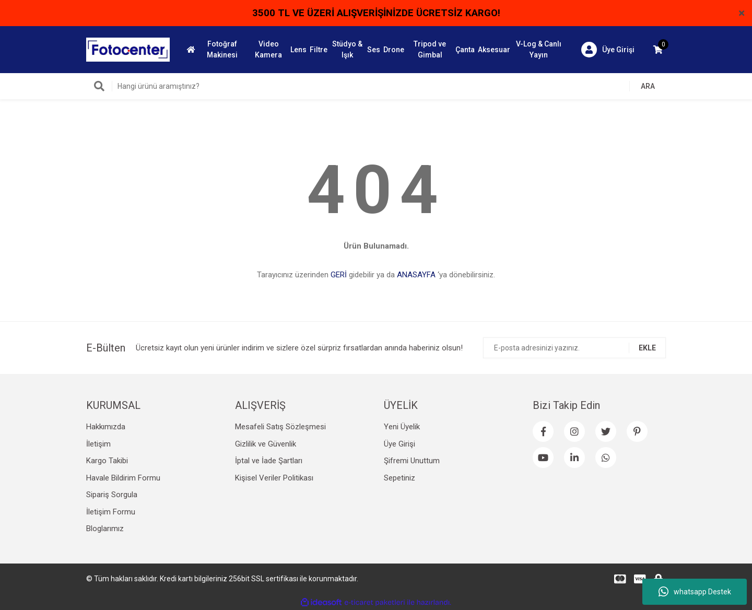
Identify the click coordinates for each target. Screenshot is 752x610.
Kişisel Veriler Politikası (274, 478)
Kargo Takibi (107, 460)
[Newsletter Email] (574, 348)
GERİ (339, 274)
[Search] (376, 86)
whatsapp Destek (695, 591)
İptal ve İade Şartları (268, 460)
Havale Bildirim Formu (123, 478)
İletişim (98, 444)
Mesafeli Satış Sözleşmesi (280, 426)
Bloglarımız (105, 528)
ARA (648, 86)
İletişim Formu (110, 512)
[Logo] (128, 49)
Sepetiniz (399, 478)
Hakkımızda (105, 426)
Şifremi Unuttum (412, 460)
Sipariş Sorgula (111, 494)
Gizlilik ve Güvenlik (265, 444)
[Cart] (658, 49)
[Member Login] (607, 49)
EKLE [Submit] (647, 348)
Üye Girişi (399, 444)
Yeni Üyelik (402, 426)
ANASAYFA (416, 274)
